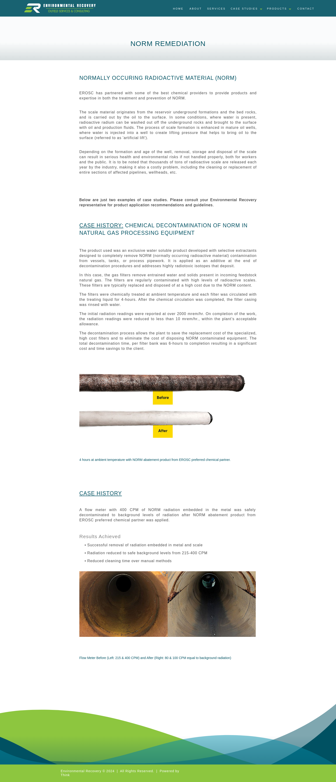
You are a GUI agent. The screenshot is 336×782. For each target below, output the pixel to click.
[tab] (305, 9)
